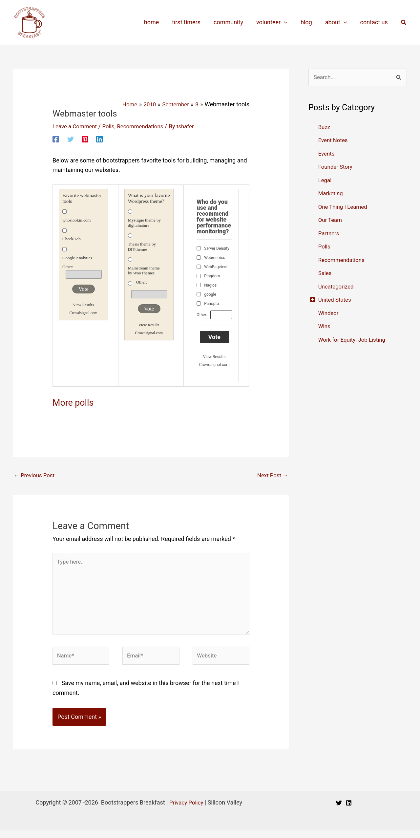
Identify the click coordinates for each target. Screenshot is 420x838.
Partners (329, 233)
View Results (83, 305)
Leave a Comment (76, 125)
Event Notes (334, 140)
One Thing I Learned (344, 207)
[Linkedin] (99, 138)
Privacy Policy (186, 809)
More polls (77, 402)
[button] (404, 22)
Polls (111, 125)
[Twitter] (70, 138)
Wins (324, 326)
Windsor (329, 313)
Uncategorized (337, 287)
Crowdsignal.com (83, 313)
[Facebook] (55, 138)
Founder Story (336, 167)
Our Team (331, 220)
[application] (288, 22)
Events (327, 154)
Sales (325, 273)
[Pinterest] (85, 138)
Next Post (271, 475)
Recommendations (146, 125)
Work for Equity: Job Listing (354, 340)
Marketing (331, 193)
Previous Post (35, 475)
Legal (325, 180)
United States (335, 300)
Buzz (324, 127)
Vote (83, 289)
